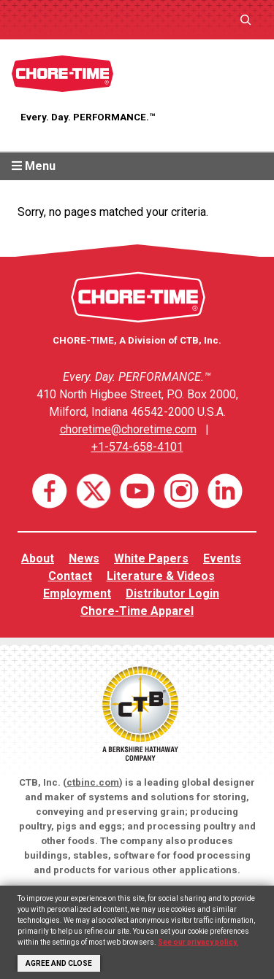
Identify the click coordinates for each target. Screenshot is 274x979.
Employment (77, 593)
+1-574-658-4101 (137, 447)
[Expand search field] (245, 19)
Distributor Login (172, 593)
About (37, 558)
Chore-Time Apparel (137, 611)
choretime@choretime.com (128, 429)
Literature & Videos (161, 576)
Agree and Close (59, 963)
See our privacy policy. (198, 942)
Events (222, 558)
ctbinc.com (92, 782)
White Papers (151, 558)
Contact (70, 576)
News (84, 558)
